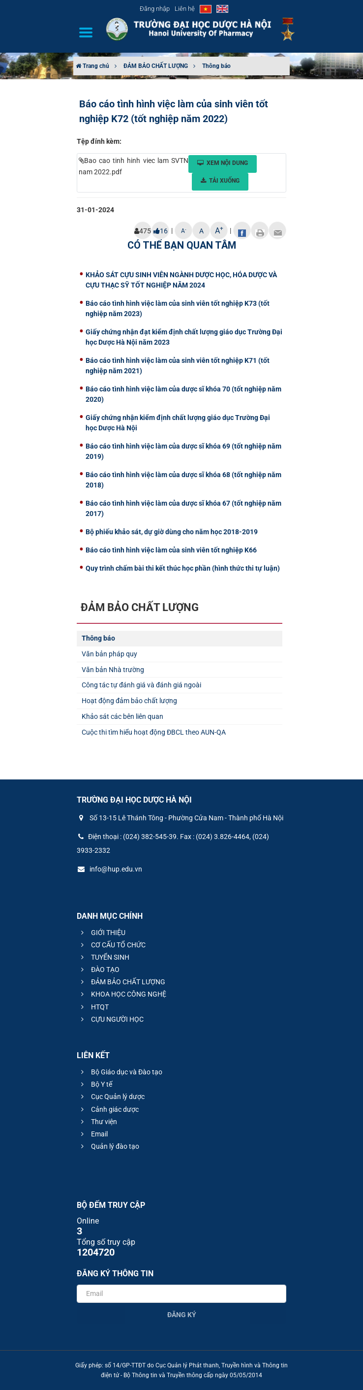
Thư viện (97, 1122)
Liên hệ (185, 8)
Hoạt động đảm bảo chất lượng (129, 701)
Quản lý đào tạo (108, 1146)
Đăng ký (181, 1315)
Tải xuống (220, 180)
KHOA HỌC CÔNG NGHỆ (122, 994)
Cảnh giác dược (108, 1109)
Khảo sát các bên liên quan (122, 716)
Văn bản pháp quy (109, 654)
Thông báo (216, 66)
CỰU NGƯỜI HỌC (111, 1019)
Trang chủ (92, 66)
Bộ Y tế (95, 1084)
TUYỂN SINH (103, 957)
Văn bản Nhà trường (113, 670)
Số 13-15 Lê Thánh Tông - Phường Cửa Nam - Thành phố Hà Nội (180, 818)
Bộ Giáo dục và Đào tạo (120, 1072)
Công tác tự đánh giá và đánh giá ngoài (141, 685)
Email (93, 1134)
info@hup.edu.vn (109, 869)
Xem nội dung (222, 163)
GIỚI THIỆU (101, 933)
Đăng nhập (155, 8)
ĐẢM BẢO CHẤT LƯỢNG (155, 66)
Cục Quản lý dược (111, 1096)
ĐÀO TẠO (99, 969)
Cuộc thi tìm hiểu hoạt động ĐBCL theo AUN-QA (154, 732)
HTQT (93, 1007)
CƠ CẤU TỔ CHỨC (112, 945)
